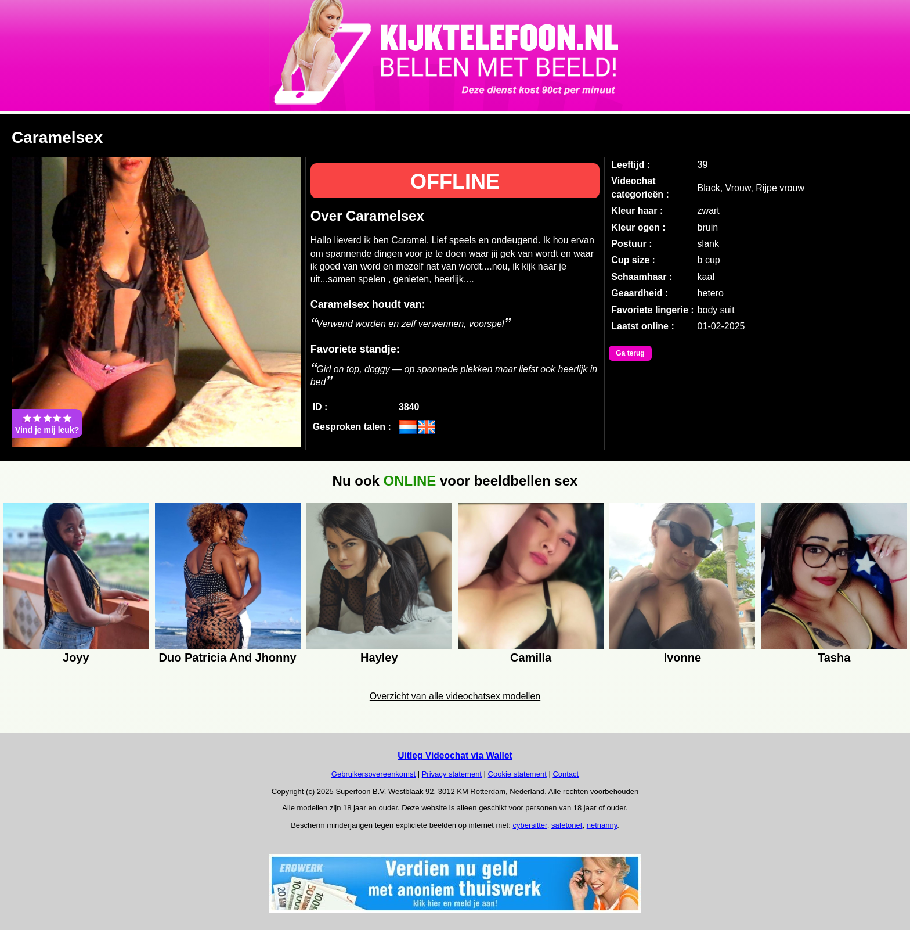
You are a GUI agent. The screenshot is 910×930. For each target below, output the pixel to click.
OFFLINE (455, 181)
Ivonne (682, 657)
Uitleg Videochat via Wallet (455, 755)
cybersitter (529, 825)
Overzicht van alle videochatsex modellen (455, 696)
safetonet (567, 825)
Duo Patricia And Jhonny (228, 657)
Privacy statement (452, 774)
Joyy (76, 657)
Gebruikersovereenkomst (373, 774)
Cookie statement (517, 774)
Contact (565, 774)
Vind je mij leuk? (47, 423)
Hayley (379, 657)
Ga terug (630, 353)
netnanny (602, 825)
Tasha (834, 657)
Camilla (530, 657)
